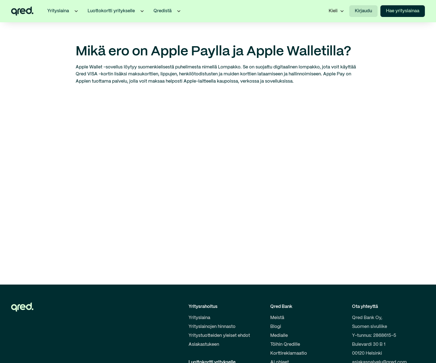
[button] (76, 11)
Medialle (279, 336)
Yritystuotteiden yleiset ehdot (219, 336)
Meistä (277, 318)
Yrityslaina (199, 318)
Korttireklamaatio (288, 353)
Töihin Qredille (285, 344)
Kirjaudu (363, 11)
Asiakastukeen (204, 344)
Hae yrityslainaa (402, 11)
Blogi (275, 327)
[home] (22, 11)
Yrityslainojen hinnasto (212, 327)
